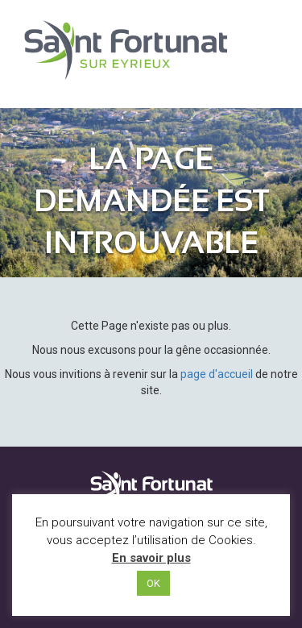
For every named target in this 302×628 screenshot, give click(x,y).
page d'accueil (216, 374)
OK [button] (153, 583)
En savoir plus (151, 558)
